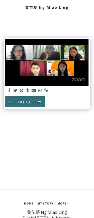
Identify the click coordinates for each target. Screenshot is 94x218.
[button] (5, 7)
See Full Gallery (25, 102)
